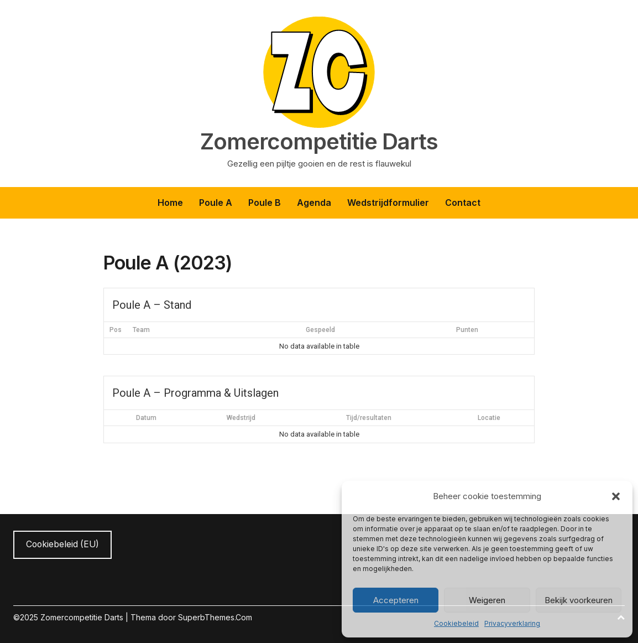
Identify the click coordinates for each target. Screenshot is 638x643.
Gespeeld (320, 330)
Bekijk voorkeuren (579, 600)
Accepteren (396, 600)
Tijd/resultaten (368, 418)
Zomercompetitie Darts (319, 141)
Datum (146, 418)
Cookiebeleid (456, 623)
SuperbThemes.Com (215, 617)
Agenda (314, 202)
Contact (462, 202)
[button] (615, 496)
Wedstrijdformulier (388, 202)
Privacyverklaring (512, 623)
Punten (467, 330)
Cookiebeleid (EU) (62, 544)
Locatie (489, 418)
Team (141, 330)
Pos (115, 330)
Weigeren (487, 600)
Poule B (264, 202)
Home (170, 202)
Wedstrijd (241, 418)
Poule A (215, 202)
